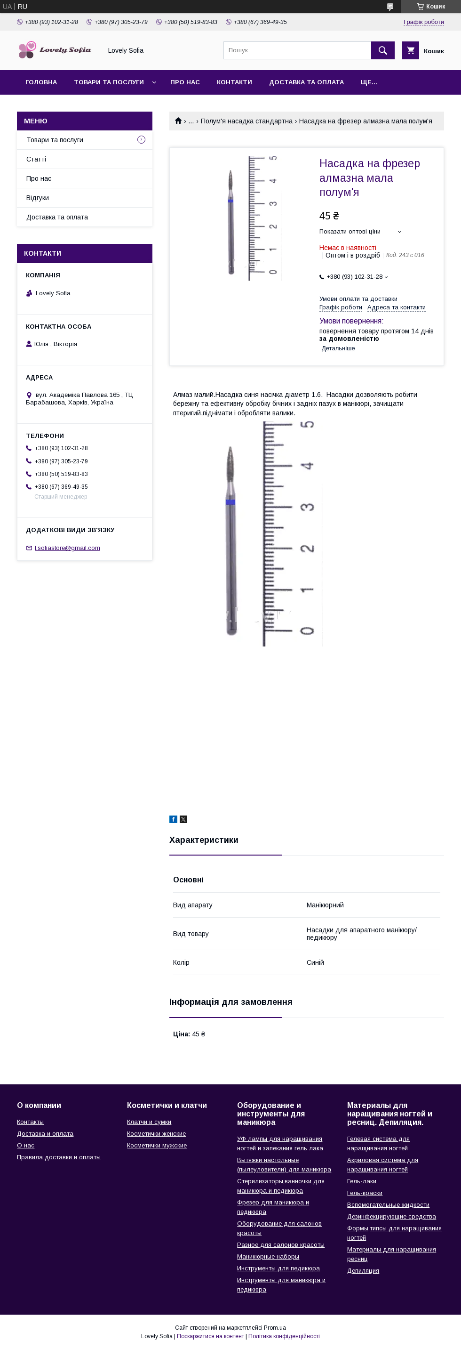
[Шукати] (383, 50)
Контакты (30, 1121)
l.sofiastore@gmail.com (67, 547)
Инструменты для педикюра (278, 1268)
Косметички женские (156, 1133)
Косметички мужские (157, 1145)
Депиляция (363, 1270)
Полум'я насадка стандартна (247, 121)
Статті (36, 159)
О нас (25, 1145)
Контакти (234, 82)
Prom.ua (275, 1328)
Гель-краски (364, 1192)
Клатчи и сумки (149, 1121)
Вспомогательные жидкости (388, 1204)
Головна (41, 82)
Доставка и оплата (45, 1133)
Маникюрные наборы (268, 1256)
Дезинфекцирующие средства (391, 1216)
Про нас (185, 82)
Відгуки (37, 198)
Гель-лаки (361, 1181)
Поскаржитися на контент (210, 1336)
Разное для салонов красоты (281, 1244)
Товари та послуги (109, 82)
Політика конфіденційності (284, 1336)
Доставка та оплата (306, 82)
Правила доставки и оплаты (59, 1157)
